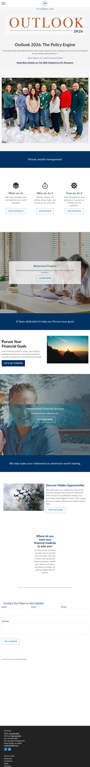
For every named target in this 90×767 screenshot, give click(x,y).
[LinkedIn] (9, 749)
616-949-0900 (14, 733)
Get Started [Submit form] (10, 641)
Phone (63, 607)
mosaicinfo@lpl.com (11, 745)
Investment (8, 761)
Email (33, 607)
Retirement (8, 759)
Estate (6, 763)
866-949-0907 (16, 736)
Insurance (7, 766)
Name (4, 607)
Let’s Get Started (13, 363)
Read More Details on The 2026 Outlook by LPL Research (45, 63)
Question (5, 621)
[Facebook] (5, 749)
